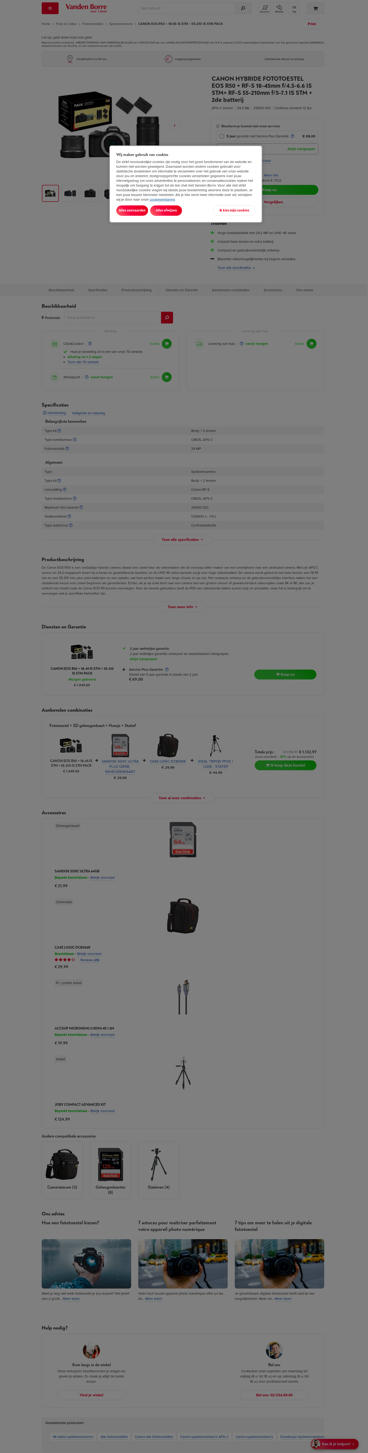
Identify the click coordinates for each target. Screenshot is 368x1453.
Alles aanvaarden (135, 210)
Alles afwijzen (176, 210)
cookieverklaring (162, 199)
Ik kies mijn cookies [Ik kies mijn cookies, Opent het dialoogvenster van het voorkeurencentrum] (234, 210)
